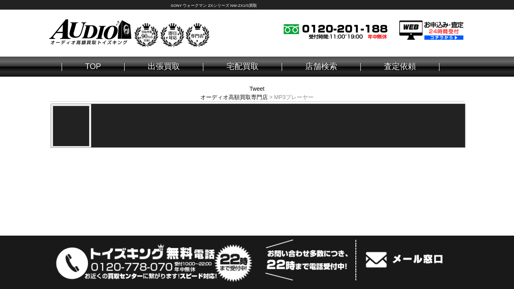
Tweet (256, 88)
